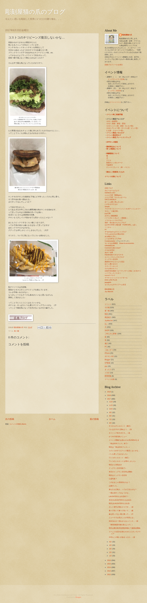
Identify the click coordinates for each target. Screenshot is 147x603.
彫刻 (106, 314)
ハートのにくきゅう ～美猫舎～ (116, 218)
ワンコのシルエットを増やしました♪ (122, 461)
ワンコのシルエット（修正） (119, 457)
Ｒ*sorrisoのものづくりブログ (116, 232)
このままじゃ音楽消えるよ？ (119, 482)
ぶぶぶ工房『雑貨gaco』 (114, 195)
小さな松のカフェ (111, 268)
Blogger (107, 360)
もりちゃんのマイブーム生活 (115, 284)
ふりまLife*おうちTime (113, 239)
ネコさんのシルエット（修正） (120, 426)
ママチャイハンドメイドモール (116, 278)
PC (106, 347)
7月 (110, 419)
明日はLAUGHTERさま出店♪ (119, 503)
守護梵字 (109, 165)
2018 (109, 395)
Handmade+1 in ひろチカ (114, 255)
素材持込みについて (113, 146)
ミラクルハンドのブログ (114, 220)
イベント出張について (113, 176)
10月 (111, 409)
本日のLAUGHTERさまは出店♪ (120, 500)
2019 (109, 392)
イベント (108, 304)
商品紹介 (108, 317)
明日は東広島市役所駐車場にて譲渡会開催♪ (125, 528)
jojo (106, 366)
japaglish (108, 282)
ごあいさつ (109, 350)
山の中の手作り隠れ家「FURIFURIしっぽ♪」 (121, 225)
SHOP (107, 330)
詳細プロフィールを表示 (114, 65)
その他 (107, 307)
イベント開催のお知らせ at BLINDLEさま (124, 440)
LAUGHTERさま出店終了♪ (118, 496)
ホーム (52, 419)
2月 (110, 552)
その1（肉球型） (112, 121)
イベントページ (115, 102)
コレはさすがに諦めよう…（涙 (120, 429)
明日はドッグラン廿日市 (118, 475)
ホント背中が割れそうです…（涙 (121, 507)
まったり (108, 369)
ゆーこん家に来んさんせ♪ (114, 202)
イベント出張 (109, 379)
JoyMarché (109, 320)
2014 (109, 567)
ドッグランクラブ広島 (116, 79)
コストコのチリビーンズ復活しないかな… (124, 451)
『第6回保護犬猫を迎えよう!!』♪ (121, 525)
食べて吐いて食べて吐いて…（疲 (121, 510)
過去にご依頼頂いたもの (115, 172)
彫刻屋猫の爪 (19, 327)
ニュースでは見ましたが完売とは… (122, 517)
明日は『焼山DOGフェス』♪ (119, 447)
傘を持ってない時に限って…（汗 (121, 514)
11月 (111, 405)
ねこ (106, 324)
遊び (106, 343)
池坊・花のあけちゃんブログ (115, 222)
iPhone (107, 353)
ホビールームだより (112, 190)
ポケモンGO (109, 356)
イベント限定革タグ (113, 135)
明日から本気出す (115, 465)
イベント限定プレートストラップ (118, 137)
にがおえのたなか (111, 204)
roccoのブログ (110, 275)
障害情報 (108, 376)
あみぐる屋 (109, 252)
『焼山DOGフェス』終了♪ (118, 443)
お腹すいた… (114, 486)
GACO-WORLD (110, 199)
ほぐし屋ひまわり (111, 264)
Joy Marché (109, 291)
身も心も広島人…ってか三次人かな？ (123, 489)
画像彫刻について (112, 153)
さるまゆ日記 (109, 250)
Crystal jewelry (110, 241)
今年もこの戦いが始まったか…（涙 (122, 537)
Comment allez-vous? (113, 248)
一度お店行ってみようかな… (119, 493)
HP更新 (107, 363)
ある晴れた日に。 (111, 236)
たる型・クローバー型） (115, 130)
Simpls (107, 206)
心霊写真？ (113, 479)
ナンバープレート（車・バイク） (118, 167)
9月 (110, 412)
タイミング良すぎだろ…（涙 (119, 433)
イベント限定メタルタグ (115, 133)
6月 (110, 423)
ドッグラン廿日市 (114, 91)
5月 (110, 542)
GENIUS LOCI (110, 193)
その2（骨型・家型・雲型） (116, 123)
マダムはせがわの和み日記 (114, 234)
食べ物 (16, 331)
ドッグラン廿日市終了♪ (117, 468)
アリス (108, 160)
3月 (110, 549)
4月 (110, 545)
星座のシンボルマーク (114, 163)
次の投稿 (9, 419)
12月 (111, 402)
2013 (109, 571)
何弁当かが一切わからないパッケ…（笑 (123, 521)
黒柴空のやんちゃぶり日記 (114, 262)
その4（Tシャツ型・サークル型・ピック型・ (122, 128)
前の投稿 (94, 419)
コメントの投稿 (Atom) (17, 424)
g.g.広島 (108, 213)
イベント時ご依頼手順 (114, 114)
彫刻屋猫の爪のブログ (35, 11)
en (105, 229)
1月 (110, 556)
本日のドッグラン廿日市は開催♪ (121, 472)
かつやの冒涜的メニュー (118, 436)
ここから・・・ (110, 227)
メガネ (107, 373)
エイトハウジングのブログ (114, 257)
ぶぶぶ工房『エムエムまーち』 (116, 197)
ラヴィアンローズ (111, 266)
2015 (109, 564)
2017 (109, 399)
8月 (110, 416)
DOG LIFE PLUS (111, 280)
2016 (109, 560)
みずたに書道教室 (111, 216)
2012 (109, 574)
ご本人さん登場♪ (111, 334)
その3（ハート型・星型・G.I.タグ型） (120, 126)
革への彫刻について (113, 149)
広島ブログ (109, 188)
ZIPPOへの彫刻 (112, 142)
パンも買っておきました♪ (118, 454)
